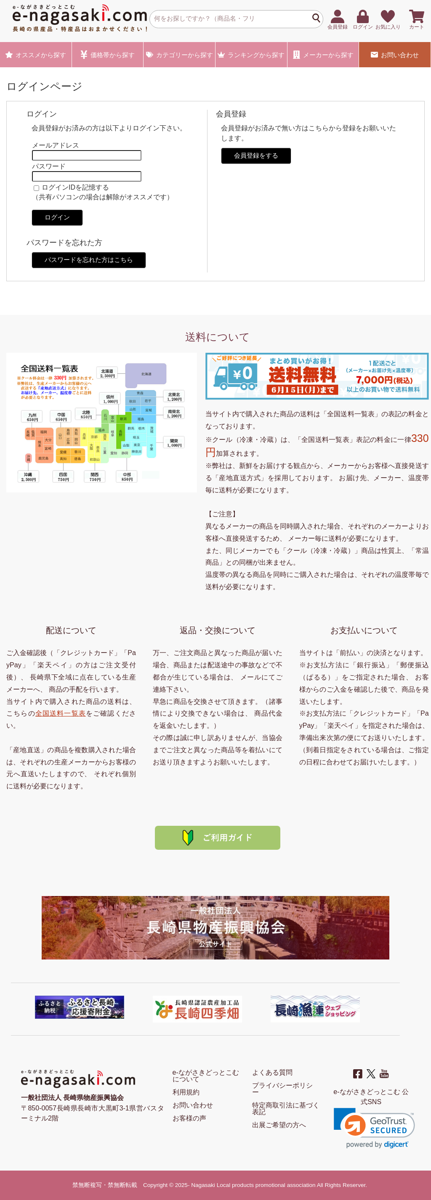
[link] (374, 1128)
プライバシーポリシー (282, 1089)
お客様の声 (189, 1118)
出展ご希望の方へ (279, 1125)
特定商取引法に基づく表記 (285, 1108)
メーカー (323, 54)
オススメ (35, 54)
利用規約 (186, 1092)
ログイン (57, 217)
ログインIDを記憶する (75, 187)
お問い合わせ (395, 54)
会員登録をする (256, 155)
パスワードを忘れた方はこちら (89, 259)
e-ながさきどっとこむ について (206, 1076)
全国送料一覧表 (60, 713)
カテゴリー (179, 54)
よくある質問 (272, 1072)
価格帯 (107, 54)
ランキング (251, 54)
